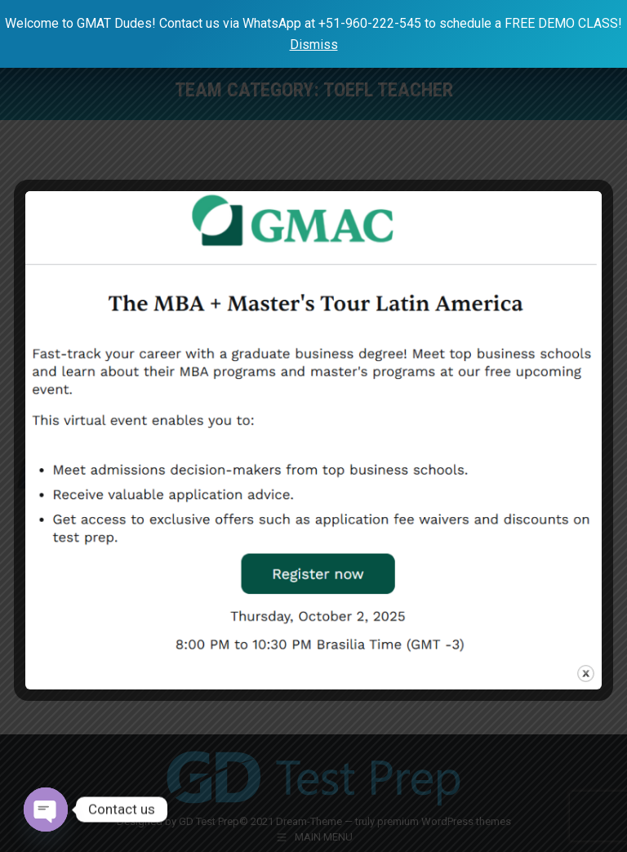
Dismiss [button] (314, 44)
